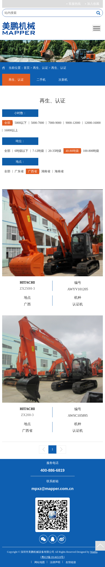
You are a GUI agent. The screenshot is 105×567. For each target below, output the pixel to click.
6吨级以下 (21, 150)
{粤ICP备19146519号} (52, 557)
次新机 (63, 79)
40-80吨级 (72, 150)
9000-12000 (73, 122)
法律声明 (55, 562)
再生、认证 (40, 67)
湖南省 (45, 171)
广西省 (32, 171)
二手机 (41, 79)
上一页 (43, 449)
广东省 (19, 171)
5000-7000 (37, 122)
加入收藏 (93, 3)
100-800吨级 (91, 150)
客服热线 (75, 3)
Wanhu (93, 551)
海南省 (59, 171)
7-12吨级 (38, 150)
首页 (27, 67)
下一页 (61, 449)
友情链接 (71, 562)
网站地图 (39, 562)
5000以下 (21, 122)
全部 (7, 122)
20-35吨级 (54, 150)
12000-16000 (93, 122)
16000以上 (11, 130)
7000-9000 (54, 122)
